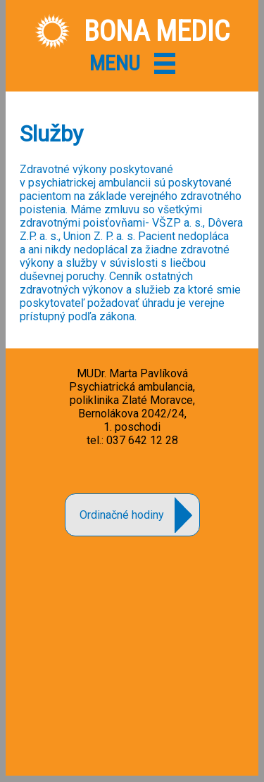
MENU (114, 63)
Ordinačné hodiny (122, 515)
